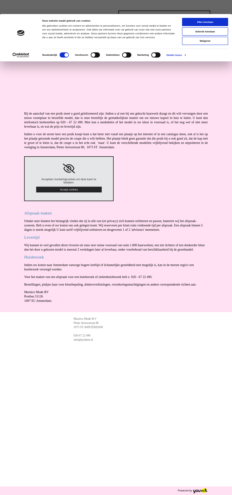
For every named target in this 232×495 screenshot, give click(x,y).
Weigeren (205, 26)
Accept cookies (69, 189)
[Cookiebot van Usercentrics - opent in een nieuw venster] (21, 41)
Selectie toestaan (205, 17)
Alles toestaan (205, 8)
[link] (69, 168)
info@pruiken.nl (83, 339)
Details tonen (174, 41)
